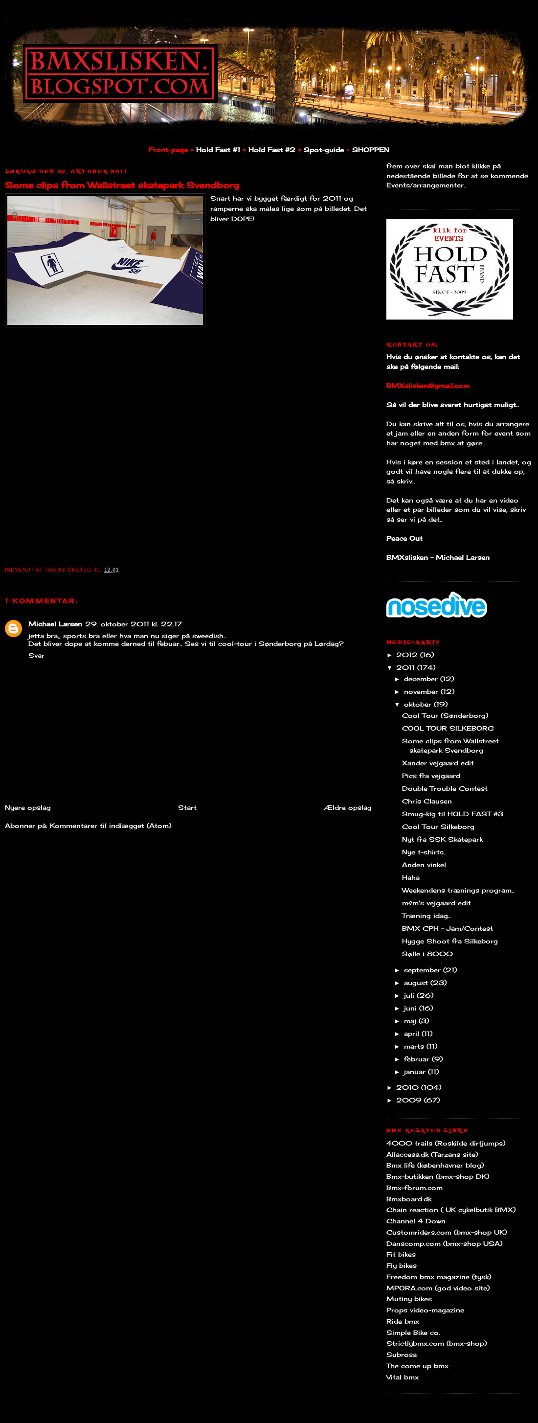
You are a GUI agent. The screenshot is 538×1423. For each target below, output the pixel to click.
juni (411, 1008)
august (417, 983)
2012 (408, 655)
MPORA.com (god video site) (438, 1288)
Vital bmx (402, 1377)
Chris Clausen (427, 801)
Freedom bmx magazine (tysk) (438, 1277)
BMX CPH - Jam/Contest (447, 928)
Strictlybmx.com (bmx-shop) (436, 1343)
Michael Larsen (55, 624)
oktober (419, 704)
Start (187, 807)
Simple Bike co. (413, 1332)
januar (416, 1072)
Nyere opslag (28, 807)
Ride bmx (402, 1321)
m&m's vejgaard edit (436, 903)
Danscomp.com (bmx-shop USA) (444, 1243)
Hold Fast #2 (271, 150)
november (422, 691)
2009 (410, 1100)
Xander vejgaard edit (438, 763)
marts (415, 1046)
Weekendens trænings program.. (458, 890)
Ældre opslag (348, 807)
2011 (406, 667)
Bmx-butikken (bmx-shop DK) (437, 1176)
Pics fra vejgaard (431, 776)
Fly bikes (401, 1265)
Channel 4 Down (416, 1221)
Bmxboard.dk (408, 1199)
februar (418, 1059)
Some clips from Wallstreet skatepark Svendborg (122, 185)
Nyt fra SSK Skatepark (442, 839)
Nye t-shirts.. (424, 852)
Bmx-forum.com (414, 1188)
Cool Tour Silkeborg (438, 826)
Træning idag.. (426, 915)
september (423, 970)
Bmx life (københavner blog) (435, 1165)
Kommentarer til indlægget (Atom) (110, 825)
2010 (408, 1087)
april (413, 1033)
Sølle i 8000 (427, 954)
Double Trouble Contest (445, 788)
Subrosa (401, 1354)
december (422, 679)
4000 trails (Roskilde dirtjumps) (445, 1143)
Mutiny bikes (409, 1299)
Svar (36, 655)
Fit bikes (401, 1254)
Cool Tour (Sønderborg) (445, 715)
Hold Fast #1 (218, 150)
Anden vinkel (424, 865)
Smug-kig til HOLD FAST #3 (452, 814)
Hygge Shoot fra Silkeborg (450, 941)
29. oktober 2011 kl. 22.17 (133, 624)
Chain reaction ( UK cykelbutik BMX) (451, 1210)
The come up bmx (417, 1366)
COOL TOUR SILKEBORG (448, 728)
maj (411, 1021)
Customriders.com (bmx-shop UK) (446, 1232)
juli (410, 995)
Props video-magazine (425, 1310)
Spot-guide (324, 150)
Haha (411, 877)
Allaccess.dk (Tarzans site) (432, 1154)
